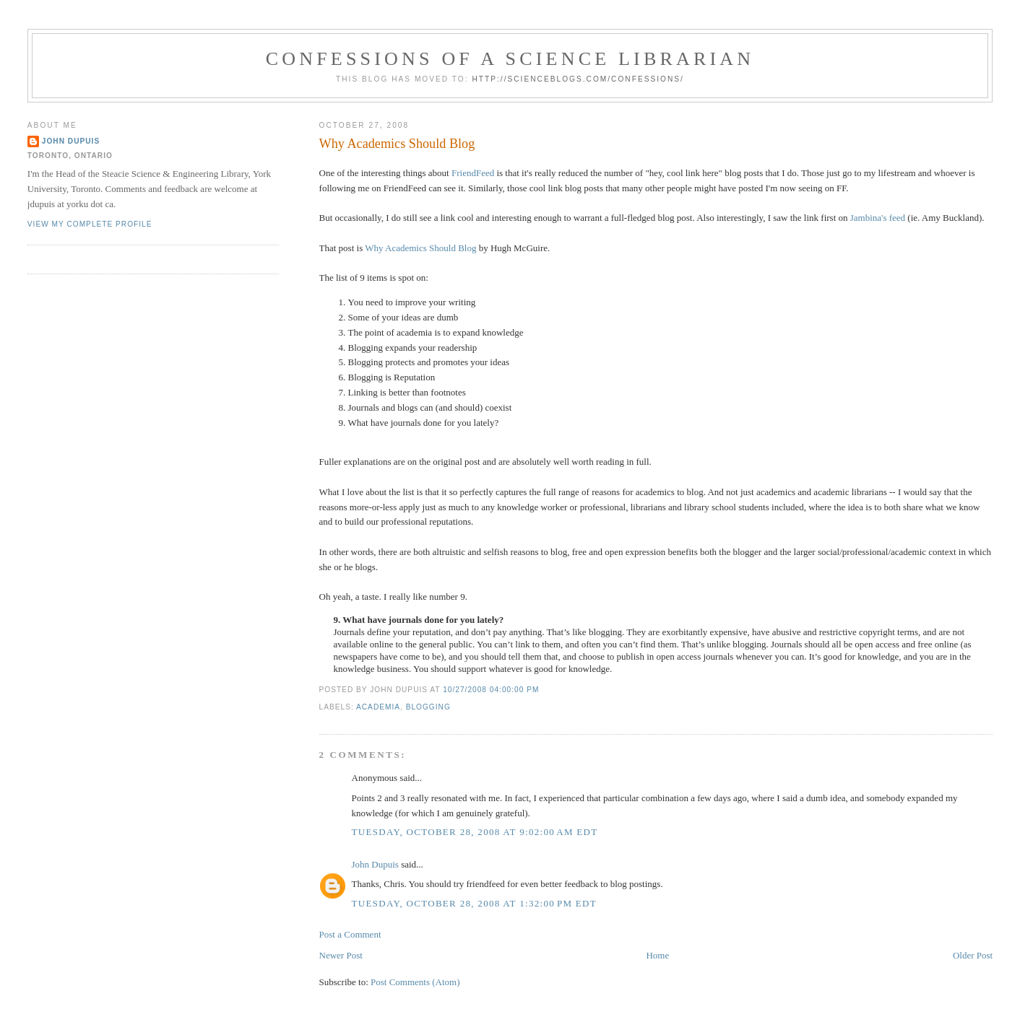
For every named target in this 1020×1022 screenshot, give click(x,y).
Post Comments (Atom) (415, 982)
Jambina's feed (877, 217)
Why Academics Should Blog (397, 143)
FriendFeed (472, 172)
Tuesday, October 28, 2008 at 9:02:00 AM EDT (475, 831)
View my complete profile (89, 224)
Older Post (973, 955)
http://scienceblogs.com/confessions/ (578, 79)
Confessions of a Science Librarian (510, 58)
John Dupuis (375, 864)
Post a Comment (350, 934)
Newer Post (341, 955)
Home (657, 955)
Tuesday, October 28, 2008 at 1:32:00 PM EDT (474, 903)
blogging (428, 707)
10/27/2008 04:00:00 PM (491, 690)
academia (378, 707)
